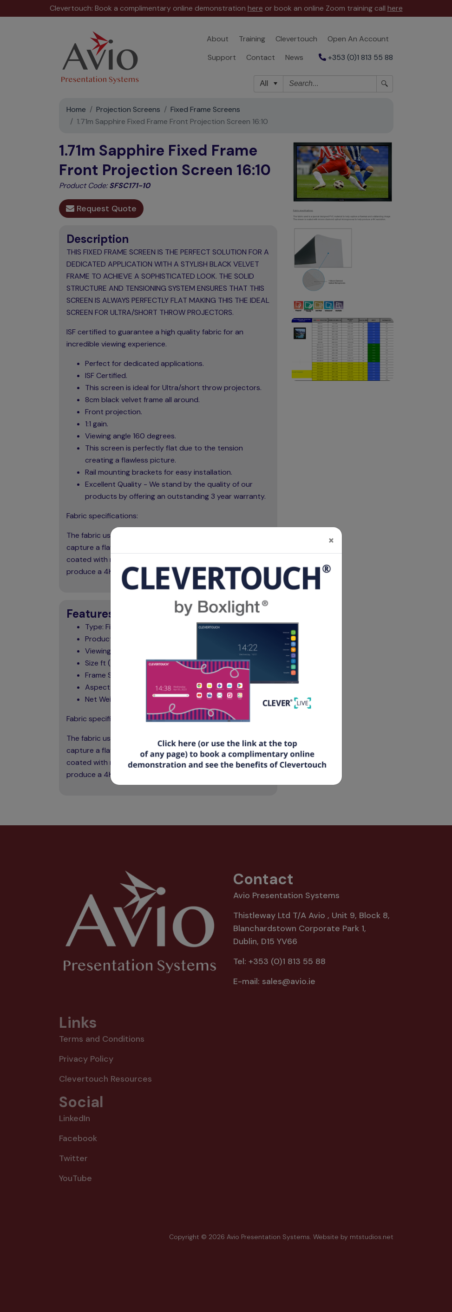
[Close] (331, 535)
